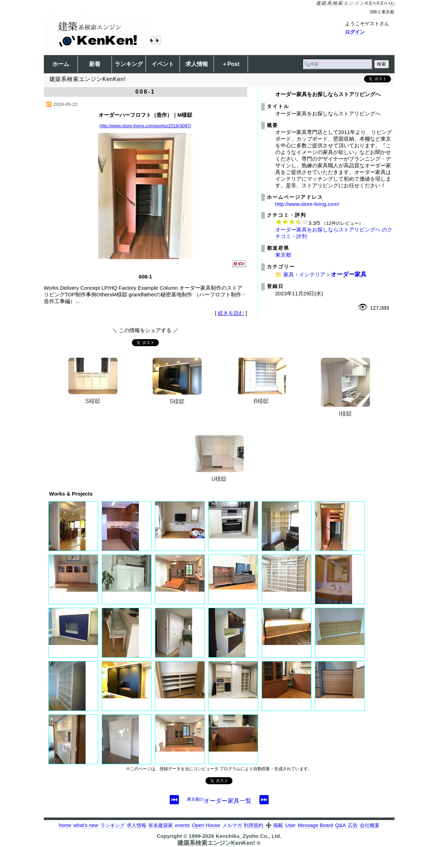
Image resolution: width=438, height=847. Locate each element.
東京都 (283, 255)
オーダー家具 (348, 274)
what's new (85, 825)
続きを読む (231, 313)
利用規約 (253, 825)
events (182, 825)
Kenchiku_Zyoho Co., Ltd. (248, 836)
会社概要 (369, 825)
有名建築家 (160, 825)
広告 (353, 825)
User (290, 825)
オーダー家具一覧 (219, 801)
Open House (206, 825)
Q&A (340, 825)
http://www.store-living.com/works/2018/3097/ (145, 125)
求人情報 (197, 64)
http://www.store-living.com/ (307, 204)
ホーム (60, 64)
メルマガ (232, 825)
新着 (94, 64)
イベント (162, 64)
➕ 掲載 (274, 825)
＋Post (231, 64)
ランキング (129, 64)
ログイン (355, 32)
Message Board (315, 825)
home (65, 825)
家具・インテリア (304, 274)
